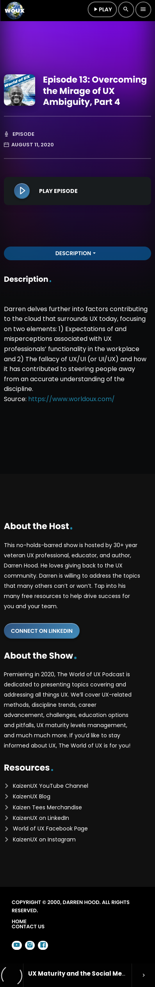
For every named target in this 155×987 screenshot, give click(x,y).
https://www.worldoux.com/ (71, 398)
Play (102, 9)
